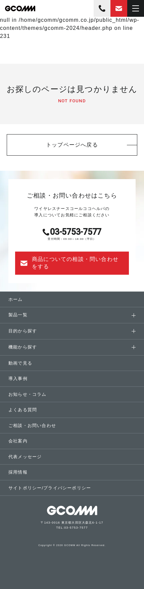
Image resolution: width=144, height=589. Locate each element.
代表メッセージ (25, 456)
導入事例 (18, 378)
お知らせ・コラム (27, 394)
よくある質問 (22, 409)
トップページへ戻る (72, 145)
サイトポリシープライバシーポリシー (49, 487)
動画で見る (20, 363)
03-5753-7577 (102, 8)
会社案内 (18, 440)
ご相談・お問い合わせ (32, 425)
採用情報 (18, 472)
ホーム (15, 299)
